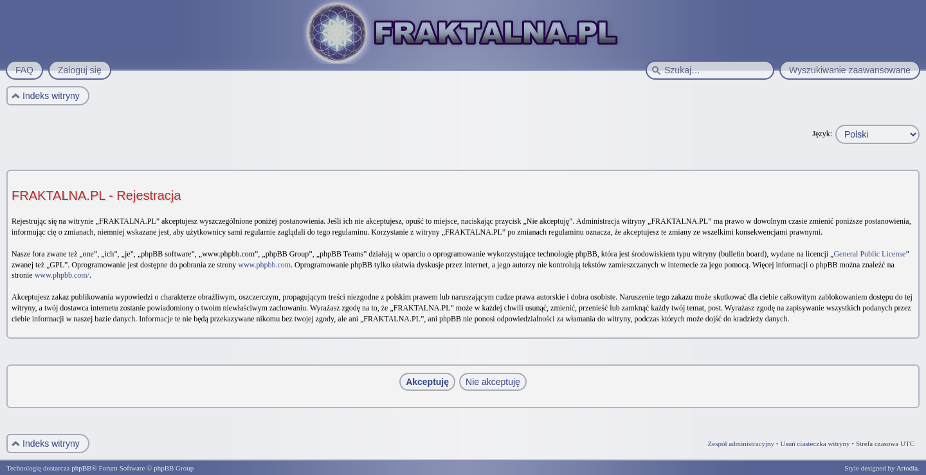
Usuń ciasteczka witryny (814, 443)
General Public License (869, 253)
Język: (822, 133)
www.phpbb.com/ (62, 275)
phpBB (81, 468)
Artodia (907, 468)
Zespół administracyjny (741, 443)
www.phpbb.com (264, 264)
